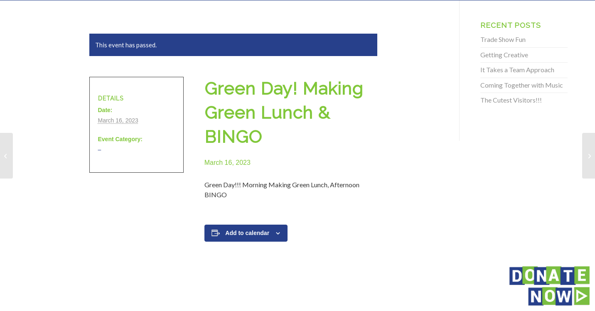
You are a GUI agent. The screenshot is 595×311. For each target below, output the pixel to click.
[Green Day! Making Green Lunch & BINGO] (6, 156)
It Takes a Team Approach (517, 69)
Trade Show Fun (503, 39)
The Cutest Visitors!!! (511, 100)
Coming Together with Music (521, 85)
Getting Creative (504, 55)
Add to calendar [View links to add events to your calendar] (247, 233)
